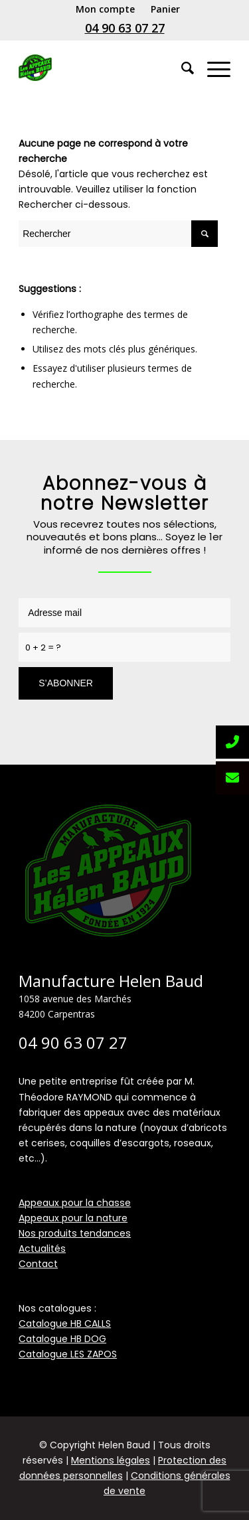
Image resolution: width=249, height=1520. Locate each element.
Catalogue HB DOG (62, 1338)
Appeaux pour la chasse (75, 1202)
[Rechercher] (181, 67)
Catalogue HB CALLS (65, 1323)
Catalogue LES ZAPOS (68, 1354)
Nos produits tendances (75, 1233)
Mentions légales (110, 1460)
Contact (38, 1263)
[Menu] (212, 67)
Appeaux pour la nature (73, 1218)
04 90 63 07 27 (125, 28)
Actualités (42, 1248)
